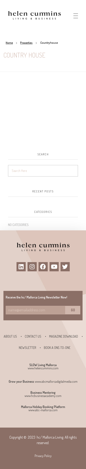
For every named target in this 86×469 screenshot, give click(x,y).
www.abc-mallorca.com (43, 410)
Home (9, 42)
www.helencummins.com (43, 368)
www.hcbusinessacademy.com (43, 396)
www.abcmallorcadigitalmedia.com (56, 381)
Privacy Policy (43, 456)
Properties (26, 42)
